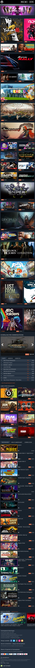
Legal (2, 662)
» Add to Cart (19, 41)
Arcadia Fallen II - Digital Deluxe (25, 453)
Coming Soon (28, 442)
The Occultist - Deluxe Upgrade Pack (25, 486)
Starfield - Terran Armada (24, 527)
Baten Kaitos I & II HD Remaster (10, 369)
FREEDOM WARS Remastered (9, 371)
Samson (20, 510)
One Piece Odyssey (7, 373)
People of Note (21, 543)
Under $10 (17, 358)
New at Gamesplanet (16, 442)
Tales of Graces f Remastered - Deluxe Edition (12, 380)
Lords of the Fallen (7, 367)
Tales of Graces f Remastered (9, 360)
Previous (2, 345)
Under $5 (10, 358)
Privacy (7, 662)
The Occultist (21, 502)
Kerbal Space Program (8, 362)
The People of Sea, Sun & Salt (25, 584)
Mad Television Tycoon (23, 469)
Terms (4, 662)
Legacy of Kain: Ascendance (24, 600)
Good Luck (20, 518)
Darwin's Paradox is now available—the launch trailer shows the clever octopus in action (12, 625)
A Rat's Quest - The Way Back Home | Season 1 (25, 560)
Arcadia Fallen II (22, 461)
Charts (3, 358)
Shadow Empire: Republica (24, 477)
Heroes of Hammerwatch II (9, 375)
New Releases (5, 442)
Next (32, 345)
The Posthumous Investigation (25, 592)
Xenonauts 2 (21, 567)
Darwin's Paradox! (22, 575)
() (22, 2)
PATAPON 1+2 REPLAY (8, 364)
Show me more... (14, 611)
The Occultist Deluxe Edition (24, 494)
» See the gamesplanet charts (8, 383)
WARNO (5, 377)
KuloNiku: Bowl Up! (22, 535)
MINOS (19, 445)
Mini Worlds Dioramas (23, 551)
